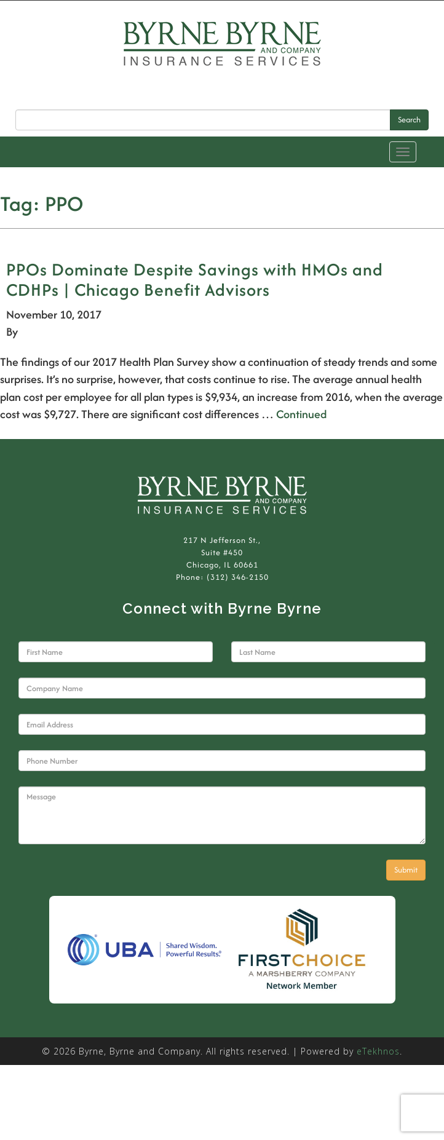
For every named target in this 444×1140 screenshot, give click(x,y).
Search (409, 119)
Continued (301, 414)
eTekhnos (378, 1051)
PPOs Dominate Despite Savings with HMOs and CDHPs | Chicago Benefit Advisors (194, 279)
